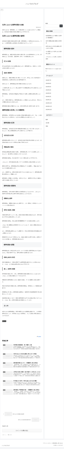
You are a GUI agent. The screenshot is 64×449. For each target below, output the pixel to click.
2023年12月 (49, 103)
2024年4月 (48, 90)
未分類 (4, 321)
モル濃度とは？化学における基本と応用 (54, 52)
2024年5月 (48, 86)
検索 (47, 23)
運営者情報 (53, 445)
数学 (47, 119)
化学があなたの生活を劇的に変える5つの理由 (54, 47)
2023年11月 (49, 106)
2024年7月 (48, 80)
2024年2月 (48, 96)
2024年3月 (48, 93)
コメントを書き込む (22, 432)
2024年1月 (48, 99)
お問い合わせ (59, 445)
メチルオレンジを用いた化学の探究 (54, 57)
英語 (47, 126)
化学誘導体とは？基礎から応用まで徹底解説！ (54, 36)
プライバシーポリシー (45, 445)
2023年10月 (49, 109)
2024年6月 (48, 83)
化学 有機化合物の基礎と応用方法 (54, 42)
